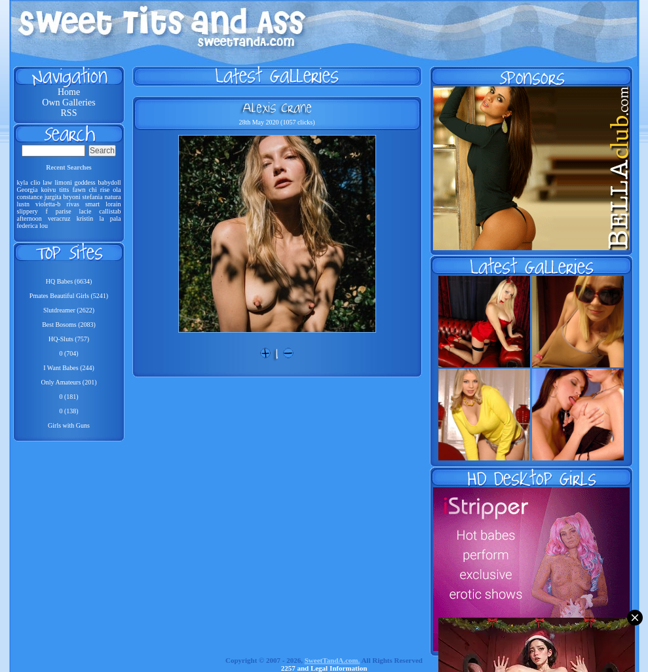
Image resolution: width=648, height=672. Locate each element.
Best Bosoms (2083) (69, 324)
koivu (48, 189)
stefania (93, 196)
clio (36, 182)
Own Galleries (68, 102)
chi (93, 189)
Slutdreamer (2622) (68, 310)
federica (27, 225)
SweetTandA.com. (332, 660)
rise (104, 189)
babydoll (109, 182)
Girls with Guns (69, 425)
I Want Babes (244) (68, 367)
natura (113, 196)
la (101, 218)
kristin (85, 218)
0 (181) (68, 396)
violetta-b (47, 204)
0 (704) (68, 353)
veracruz (59, 218)
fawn (78, 189)
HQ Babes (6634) (69, 281)
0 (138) (68, 411)
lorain (113, 204)
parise (63, 211)
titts (64, 189)
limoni (63, 182)
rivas (72, 204)
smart (92, 204)
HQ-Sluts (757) (68, 339)
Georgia (27, 189)
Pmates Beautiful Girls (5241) (68, 295)
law (47, 182)
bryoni (72, 196)
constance (30, 196)
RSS (69, 113)
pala (115, 218)
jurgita (53, 196)
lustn (23, 204)
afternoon (29, 218)
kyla (22, 182)
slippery (27, 211)
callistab (110, 211)
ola (117, 189)
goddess (84, 182)
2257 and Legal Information (324, 668)
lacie (85, 211)
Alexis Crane (277, 107)
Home (69, 92)
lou (43, 225)
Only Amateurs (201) (69, 382)
